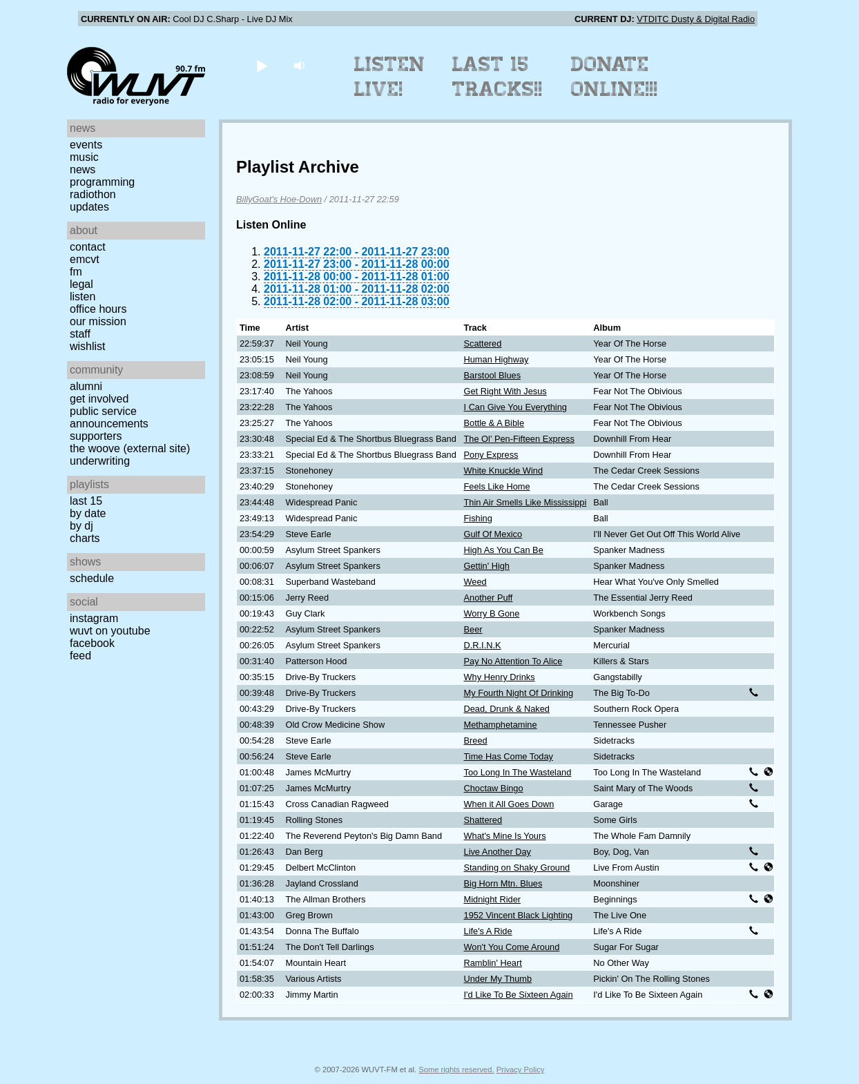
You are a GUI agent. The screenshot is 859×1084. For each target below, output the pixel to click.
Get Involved (99, 399)
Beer (473, 629)
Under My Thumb (498, 979)
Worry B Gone (492, 613)
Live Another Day (497, 851)
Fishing (478, 518)
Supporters (96, 436)
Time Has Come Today (508, 756)
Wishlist (88, 346)
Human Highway (496, 359)
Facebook (92, 643)
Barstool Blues (492, 375)
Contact (88, 247)
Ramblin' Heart (493, 963)
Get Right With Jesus (505, 391)
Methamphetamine (500, 724)
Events (86, 145)
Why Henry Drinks (499, 677)
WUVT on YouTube (110, 631)
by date (88, 513)
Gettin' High (487, 566)
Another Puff (488, 597)
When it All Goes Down (509, 804)
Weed (475, 582)
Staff (80, 334)
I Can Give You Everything (515, 407)
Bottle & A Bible (494, 423)
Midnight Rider (492, 899)
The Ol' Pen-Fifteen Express (519, 439)
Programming (102, 182)
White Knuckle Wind (503, 470)
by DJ (81, 526)
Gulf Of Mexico (493, 534)
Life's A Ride (488, 931)
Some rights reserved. (456, 1069)
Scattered (483, 343)
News (82, 169)
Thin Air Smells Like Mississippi (525, 502)
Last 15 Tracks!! (497, 76)
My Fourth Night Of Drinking (519, 693)
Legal (81, 284)
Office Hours (98, 309)
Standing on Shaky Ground (517, 867)
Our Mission (98, 321)
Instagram (94, 618)
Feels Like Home (497, 486)
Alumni (86, 386)
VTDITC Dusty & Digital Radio (696, 19)
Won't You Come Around (512, 947)
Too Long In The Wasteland (518, 772)
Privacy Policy (520, 1069)
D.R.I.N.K (482, 645)
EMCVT (84, 259)
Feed (80, 655)
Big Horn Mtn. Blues (503, 883)
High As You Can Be (503, 550)
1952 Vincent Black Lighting (518, 915)
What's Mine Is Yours (505, 836)
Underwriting (100, 461)
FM (76, 272)
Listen (82, 296)
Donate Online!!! (614, 76)
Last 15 (86, 501)
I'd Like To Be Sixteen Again (518, 994)
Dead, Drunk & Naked (507, 709)
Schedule (92, 578)
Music (84, 157)
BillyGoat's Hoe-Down (279, 199)
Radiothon (93, 194)
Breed (476, 740)
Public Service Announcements (109, 417)
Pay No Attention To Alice (513, 661)
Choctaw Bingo (493, 788)
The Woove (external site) (130, 448)
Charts (85, 538)
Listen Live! (389, 76)
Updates (89, 207)
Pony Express (491, 454)
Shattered (483, 820)
